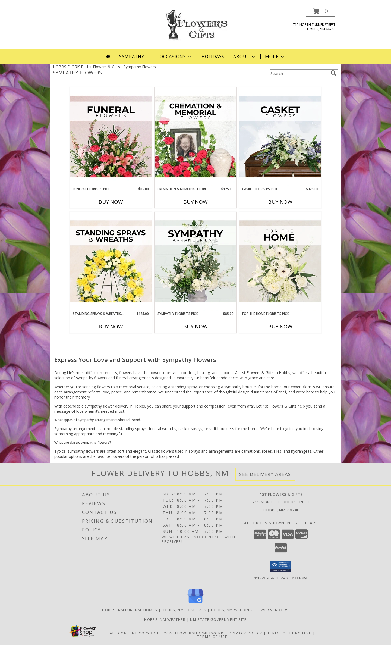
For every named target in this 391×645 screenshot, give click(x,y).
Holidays (212, 57)
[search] (333, 73)
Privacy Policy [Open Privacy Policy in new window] (245, 633)
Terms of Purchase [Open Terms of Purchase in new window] (289, 633)
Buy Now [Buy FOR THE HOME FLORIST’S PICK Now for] (280, 326)
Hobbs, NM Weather (164, 619)
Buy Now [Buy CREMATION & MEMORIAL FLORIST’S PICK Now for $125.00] (195, 201)
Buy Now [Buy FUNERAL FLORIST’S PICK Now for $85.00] (111, 201)
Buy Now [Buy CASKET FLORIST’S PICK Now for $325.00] (280, 201)
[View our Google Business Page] (195, 603)
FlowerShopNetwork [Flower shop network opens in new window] (199, 633)
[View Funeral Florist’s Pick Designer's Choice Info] (111, 136)
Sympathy (134, 57)
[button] (320, 11)
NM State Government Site (218, 619)
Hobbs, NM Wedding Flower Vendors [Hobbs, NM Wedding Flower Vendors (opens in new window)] (250, 610)
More (275, 57)
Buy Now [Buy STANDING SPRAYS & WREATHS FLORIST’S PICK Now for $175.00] (111, 326)
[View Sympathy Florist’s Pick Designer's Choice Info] (195, 261)
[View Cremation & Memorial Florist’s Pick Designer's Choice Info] (195, 136)
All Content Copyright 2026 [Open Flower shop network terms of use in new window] (142, 633)
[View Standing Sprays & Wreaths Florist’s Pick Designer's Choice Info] (111, 261)
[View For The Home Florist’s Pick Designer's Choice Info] (280, 261)
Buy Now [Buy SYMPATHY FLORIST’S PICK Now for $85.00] (195, 326)
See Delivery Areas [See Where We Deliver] (265, 474)
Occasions (176, 57)
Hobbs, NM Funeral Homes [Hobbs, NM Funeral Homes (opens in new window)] (129, 610)
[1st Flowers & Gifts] (195, 24)
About (244, 57)
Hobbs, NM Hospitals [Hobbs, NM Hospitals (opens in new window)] (184, 610)
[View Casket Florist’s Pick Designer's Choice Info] (280, 136)
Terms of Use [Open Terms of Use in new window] (212, 636)
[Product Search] (299, 73)
